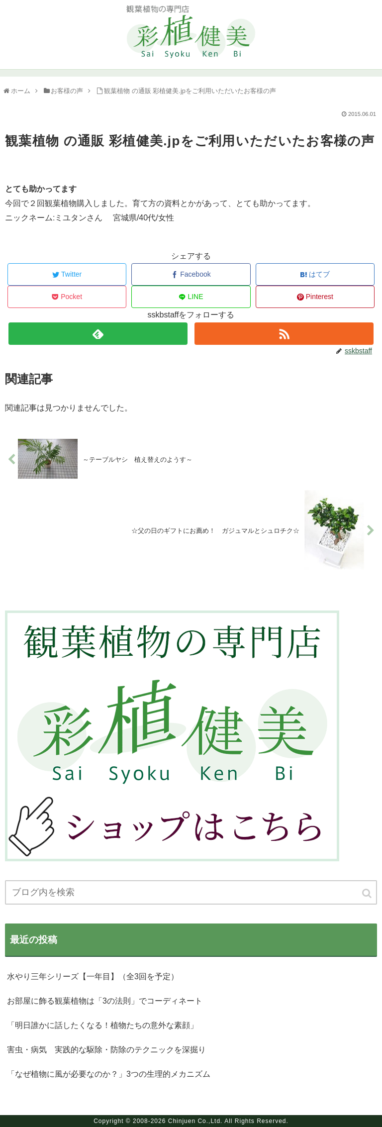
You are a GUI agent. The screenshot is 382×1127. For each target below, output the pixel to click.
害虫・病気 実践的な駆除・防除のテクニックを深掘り (106, 1049)
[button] (367, 893)
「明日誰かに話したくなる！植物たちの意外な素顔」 (102, 1025)
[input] (191, 892)
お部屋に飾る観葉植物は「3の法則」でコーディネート (104, 1001)
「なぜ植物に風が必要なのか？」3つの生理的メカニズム (108, 1074)
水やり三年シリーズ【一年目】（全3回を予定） (93, 976)
